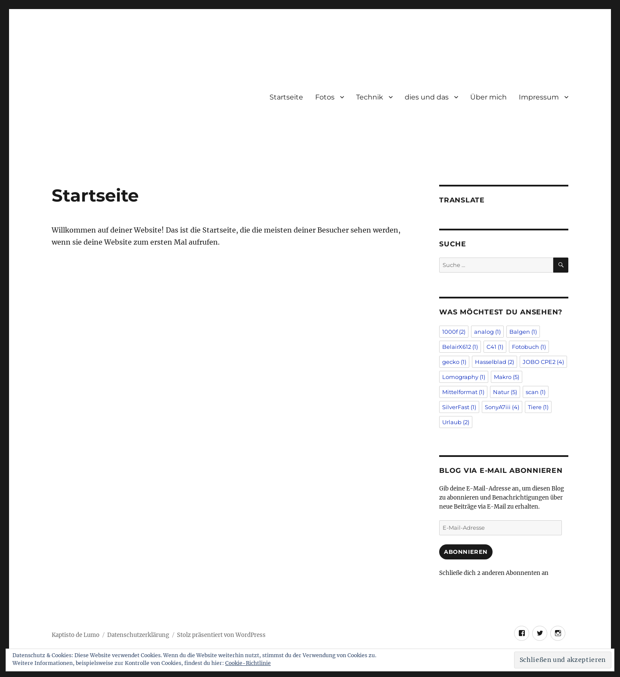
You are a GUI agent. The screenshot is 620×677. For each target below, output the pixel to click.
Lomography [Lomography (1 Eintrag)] (463, 376)
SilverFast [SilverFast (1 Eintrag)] (459, 407)
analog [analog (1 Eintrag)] (487, 331)
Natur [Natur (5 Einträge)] (505, 391)
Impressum (539, 97)
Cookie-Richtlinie (248, 663)
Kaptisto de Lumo (75, 635)
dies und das (427, 97)
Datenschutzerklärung (138, 635)
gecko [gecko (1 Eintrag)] (454, 361)
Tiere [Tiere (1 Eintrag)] (538, 407)
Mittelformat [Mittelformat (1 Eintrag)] (463, 391)
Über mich (488, 97)
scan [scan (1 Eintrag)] (536, 391)
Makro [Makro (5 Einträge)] (506, 376)
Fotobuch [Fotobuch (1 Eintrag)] (529, 346)
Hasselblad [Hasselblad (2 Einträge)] (494, 361)
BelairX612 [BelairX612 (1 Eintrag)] (460, 346)
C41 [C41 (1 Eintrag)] (495, 346)
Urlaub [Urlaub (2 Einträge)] (455, 422)
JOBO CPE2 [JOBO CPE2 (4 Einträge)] (543, 361)
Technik (369, 97)
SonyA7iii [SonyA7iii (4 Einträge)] (502, 407)
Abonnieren (466, 551)
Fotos (325, 97)
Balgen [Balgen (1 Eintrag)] (523, 331)
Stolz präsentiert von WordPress (221, 635)
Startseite (286, 97)
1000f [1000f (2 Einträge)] (453, 331)
